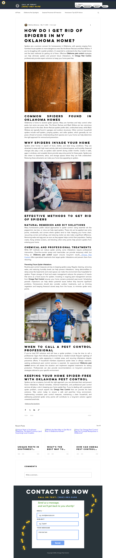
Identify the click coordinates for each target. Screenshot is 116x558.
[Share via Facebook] (25, 410)
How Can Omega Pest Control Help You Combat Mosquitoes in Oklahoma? (87, 448)
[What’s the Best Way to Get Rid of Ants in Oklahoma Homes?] (58, 436)
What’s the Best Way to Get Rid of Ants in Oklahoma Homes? (58, 448)
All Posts (17, 12)
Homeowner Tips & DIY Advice (74, 12)
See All (99, 425)
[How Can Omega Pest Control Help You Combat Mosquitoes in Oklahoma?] (87, 436)
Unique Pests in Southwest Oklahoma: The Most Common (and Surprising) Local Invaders (28, 448)
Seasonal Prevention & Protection (51, 12)
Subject (40, 519)
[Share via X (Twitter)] (30, 410)
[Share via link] (39, 410)
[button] (98, 12)
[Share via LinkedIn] (34, 410)
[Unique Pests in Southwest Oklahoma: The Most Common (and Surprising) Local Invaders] (28, 436)
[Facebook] (17, 6)
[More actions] (90, 25)
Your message (43, 527)
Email (39, 510)
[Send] (57, 543)
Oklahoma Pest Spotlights (31, 12)
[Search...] (88, 4)
